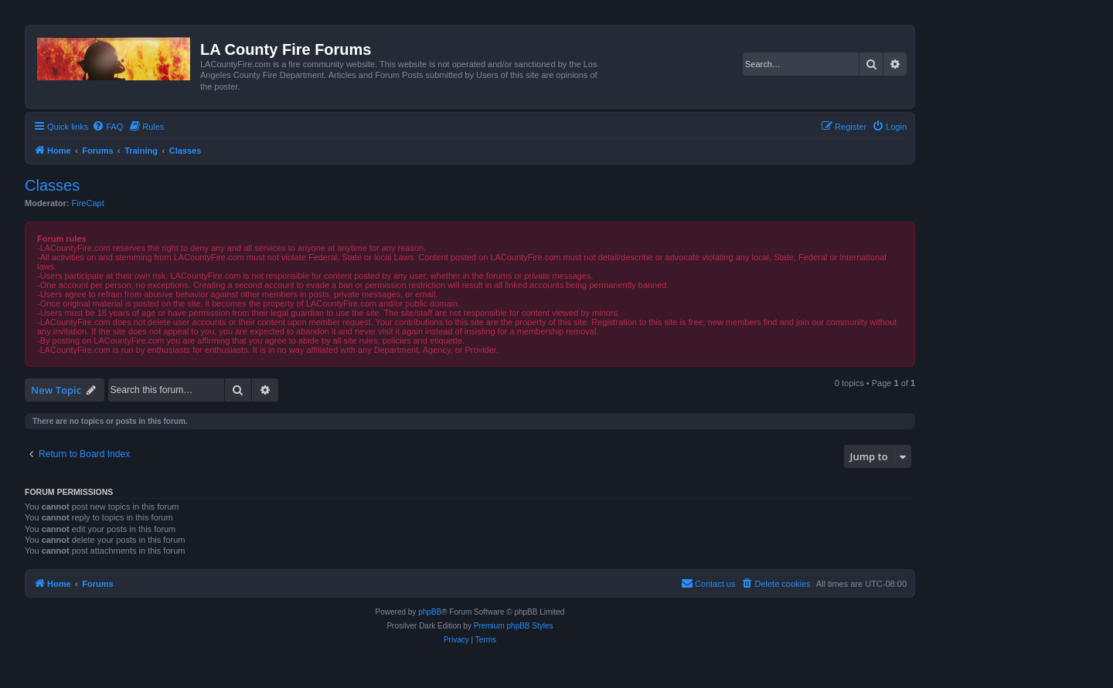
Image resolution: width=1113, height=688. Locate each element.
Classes (52, 185)
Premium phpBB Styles (513, 626)
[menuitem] (107, 126)
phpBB (429, 612)
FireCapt (88, 203)
